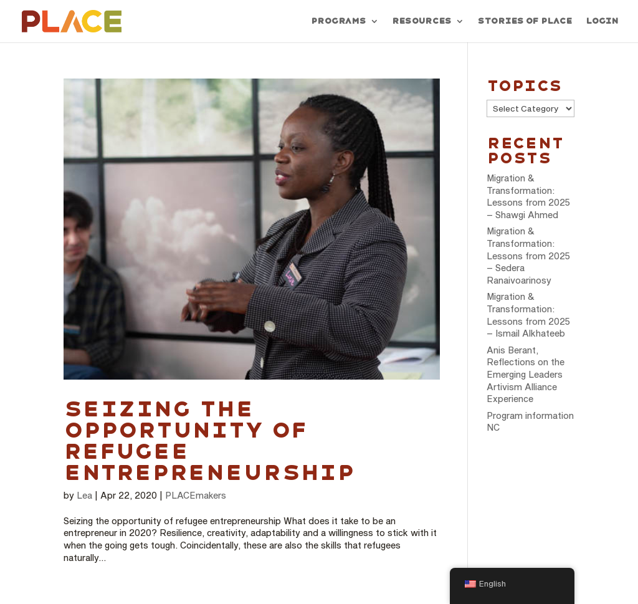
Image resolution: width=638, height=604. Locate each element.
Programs (338, 21)
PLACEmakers (195, 495)
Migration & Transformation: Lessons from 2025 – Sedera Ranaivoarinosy (528, 255)
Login (602, 21)
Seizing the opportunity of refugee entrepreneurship (209, 440)
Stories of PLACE (524, 21)
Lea (84, 495)
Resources (421, 21)
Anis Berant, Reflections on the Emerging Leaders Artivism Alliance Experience (525, 374)
